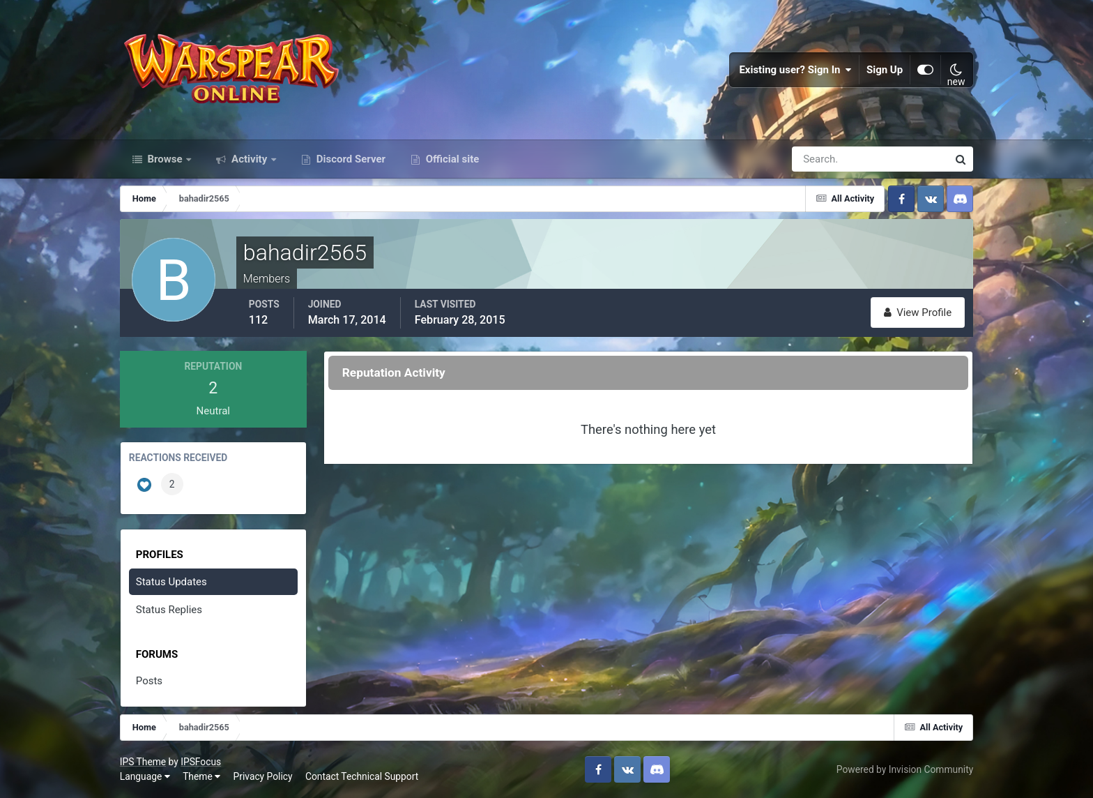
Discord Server (349, 159)
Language (145, 776)
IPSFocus (201, 761)
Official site (451, 159)
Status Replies (169, 609)
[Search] (822, 159)
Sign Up (884, 69)
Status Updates (171, 581)
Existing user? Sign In (795, 69)
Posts (149, 681)
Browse (165, 159)
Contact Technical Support (361, 776)
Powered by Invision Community (904, 769)
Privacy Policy (263, 776)
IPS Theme (143, 761)
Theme (201, 776)
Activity (249, 159)
